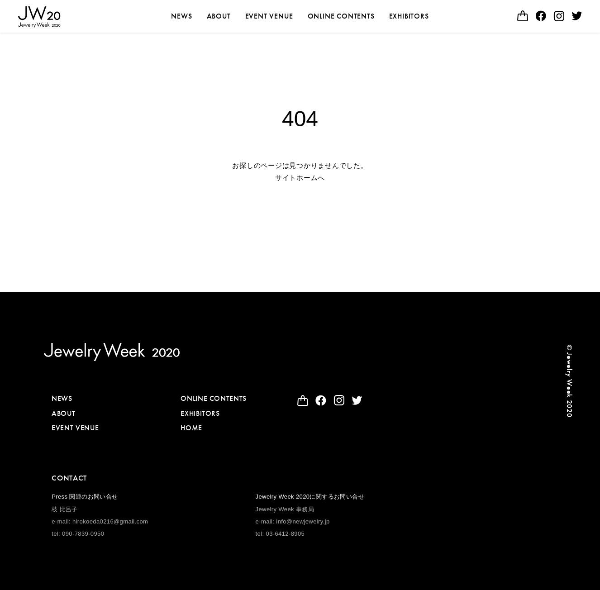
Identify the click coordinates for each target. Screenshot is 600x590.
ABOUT (219, 16)
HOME (191, 428)
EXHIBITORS (409, 16)
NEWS (181, 16)
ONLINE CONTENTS (341, 16)
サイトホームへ (300, 177)
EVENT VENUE (269, 16)
